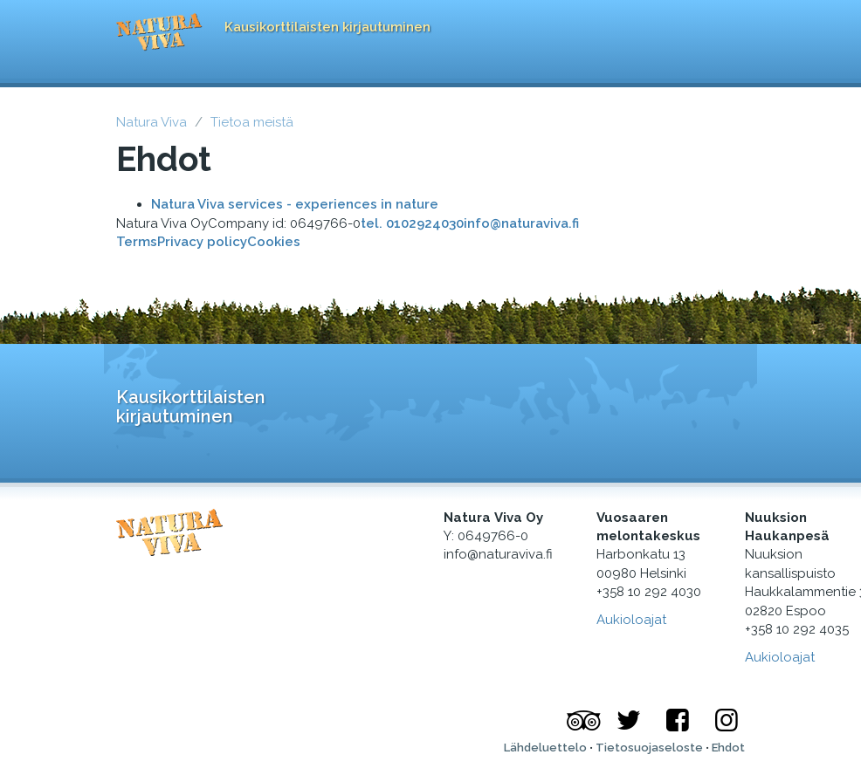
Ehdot (728, 747)
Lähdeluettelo (545, 747)
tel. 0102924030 (412, 223)
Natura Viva (151, 122)
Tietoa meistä (251, 122)
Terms (136, 242)
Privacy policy (202, 242)
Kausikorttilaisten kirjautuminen (327, 27)
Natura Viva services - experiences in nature (294, 204)
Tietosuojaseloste (649, 747)
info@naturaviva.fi (521, 223)
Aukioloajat (780, 657)
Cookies (273, 242)
